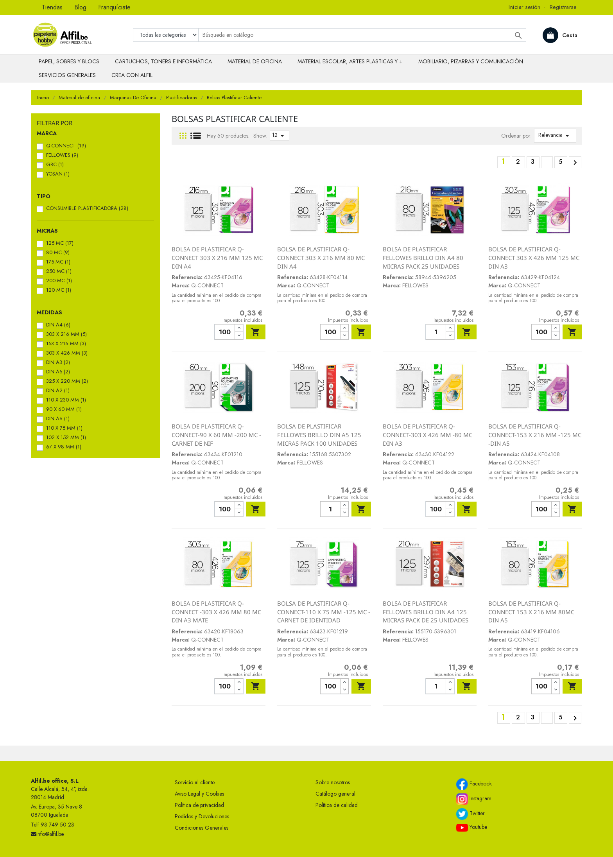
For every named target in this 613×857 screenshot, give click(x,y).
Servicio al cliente (195, 782)
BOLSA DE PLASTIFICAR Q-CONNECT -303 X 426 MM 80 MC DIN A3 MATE (216, 611)
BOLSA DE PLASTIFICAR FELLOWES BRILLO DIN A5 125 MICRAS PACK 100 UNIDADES (319, 434)
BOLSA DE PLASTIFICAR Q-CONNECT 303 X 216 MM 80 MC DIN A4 (321, 257)
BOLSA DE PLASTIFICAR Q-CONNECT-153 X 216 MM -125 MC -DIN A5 (534, 434)
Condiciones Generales (201, 828)
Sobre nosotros (332, 782)
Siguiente (575, 163)
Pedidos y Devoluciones (202, 816)
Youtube (471, 827)
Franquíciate (114, 7)
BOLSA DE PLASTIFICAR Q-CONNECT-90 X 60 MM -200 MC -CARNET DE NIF (216, 434)
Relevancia (555, 135)
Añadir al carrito (255, 332)
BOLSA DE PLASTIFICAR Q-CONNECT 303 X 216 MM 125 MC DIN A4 (217, 257)
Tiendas (52, 7)
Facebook (474, 784)
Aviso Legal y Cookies (199, 794)
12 (279, 135)
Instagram (473, 799)
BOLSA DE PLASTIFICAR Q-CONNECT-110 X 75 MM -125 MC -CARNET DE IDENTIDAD (323, 611)
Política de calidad (336, 805)
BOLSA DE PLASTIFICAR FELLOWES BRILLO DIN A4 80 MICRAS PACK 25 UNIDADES (423, 257)
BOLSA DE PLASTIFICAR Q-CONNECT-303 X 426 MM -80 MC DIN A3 (427, 434)
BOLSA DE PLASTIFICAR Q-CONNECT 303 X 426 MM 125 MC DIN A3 (533, 257)
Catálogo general (335, 794)
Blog (80, 7)
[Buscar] (362, 35)
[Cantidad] (225, 332)
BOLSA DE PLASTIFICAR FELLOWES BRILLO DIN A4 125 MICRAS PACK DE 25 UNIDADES (425, 611)
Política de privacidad (199, 805)
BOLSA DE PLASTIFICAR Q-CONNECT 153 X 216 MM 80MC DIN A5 (531, 611)
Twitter (470, 814)
